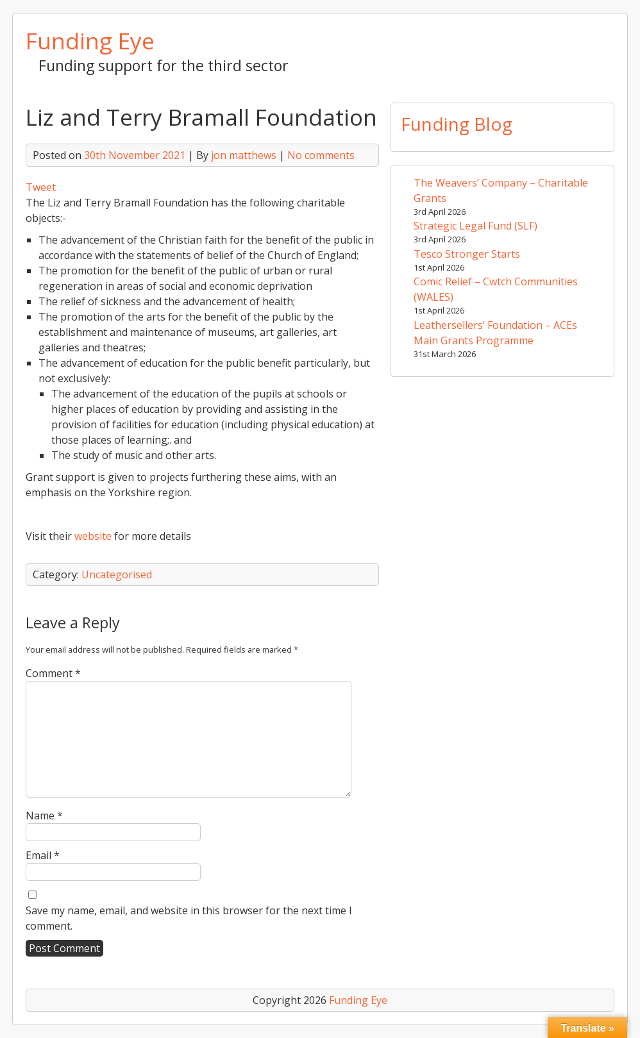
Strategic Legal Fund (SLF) (475, 226)
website (93, 536)
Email (43, 855)
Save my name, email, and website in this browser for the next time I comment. (189, 918)
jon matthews (243, 155)
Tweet (41, 187)
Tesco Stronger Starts (467, 254)
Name (44, 815)
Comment (53, 673)
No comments (321, 155)
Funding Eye (90, 40)
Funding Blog (456, 124)
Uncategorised (116, 574)
